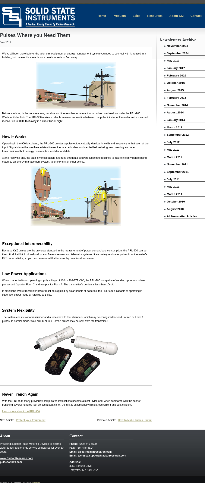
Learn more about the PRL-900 (21, 411)
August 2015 (175, 90)
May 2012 (173, 149)
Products (119, 16)
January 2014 (176, 120)
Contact (196, 16)
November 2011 (177, 164)
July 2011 (173, 179)
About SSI (176, 16)
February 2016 (176, 75)
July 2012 (173, 142)
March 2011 (174, 194)
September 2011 (178, 171)
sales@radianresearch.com (95, 451)
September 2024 (178, 53)
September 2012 (178, 134)
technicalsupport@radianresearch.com (102, 455)
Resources (155, 16)
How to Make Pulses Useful (135, 420)
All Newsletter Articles (182, 216)
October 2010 (176, 201)
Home (102, 16)
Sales (137, 16)
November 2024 (177, 45)
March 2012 (174, 157)
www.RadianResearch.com (16, 458)
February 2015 (176, 97)
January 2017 (176, 68)
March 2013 (174, 127)
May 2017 (173, 60)
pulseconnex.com (11, 462)
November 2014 (177, 105)
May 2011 (173, 186)
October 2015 (176, 82)
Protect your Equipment (30, 420)
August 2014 (175, 112)
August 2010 (175, 209)
